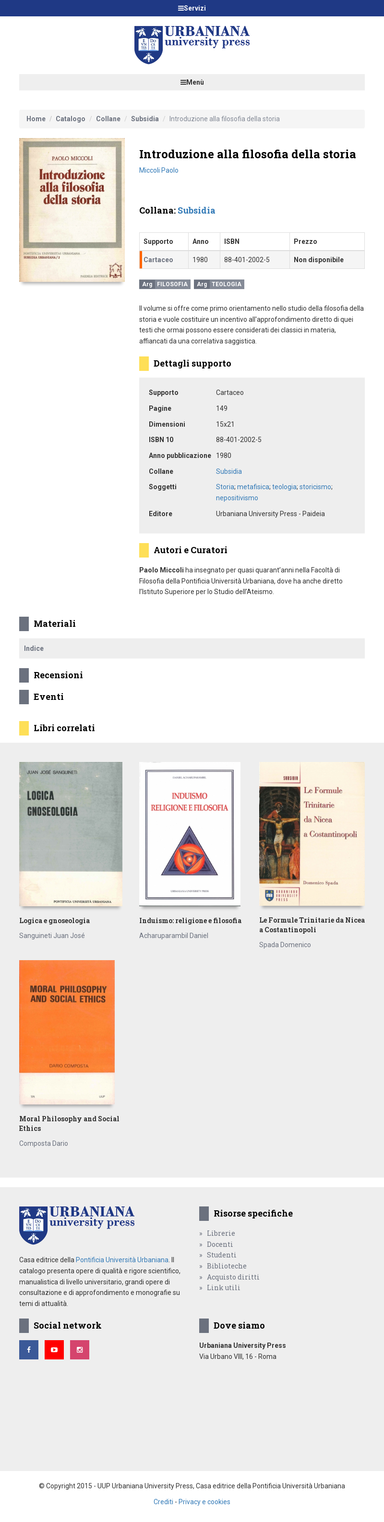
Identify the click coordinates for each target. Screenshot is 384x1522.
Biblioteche (227, 1265)
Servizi (192, 8)
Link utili (223, 1287)
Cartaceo (158, 260)
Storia (225, 487)
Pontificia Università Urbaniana (122, 1260)
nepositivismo (237, 498)
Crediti (163, 1502)
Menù (192, 82)
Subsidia (145, 119)
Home (36, 119)
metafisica (253, 487)
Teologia (226, 284)
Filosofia (172, 284)
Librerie (221, 1233)
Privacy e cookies (204, 1502)
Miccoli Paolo (159, 170)
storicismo (315, 487)
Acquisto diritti (233, 1276)
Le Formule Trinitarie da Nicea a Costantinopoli (312, 924)
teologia (284, 487)
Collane (108, 119)
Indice (34, 648)
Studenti (222, 1254)
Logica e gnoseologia (54, 920)
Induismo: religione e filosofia (190, 920)
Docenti (220, 1244)
